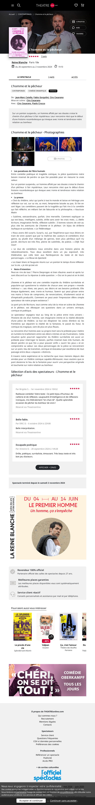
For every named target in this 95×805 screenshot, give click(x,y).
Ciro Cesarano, (24, 103)
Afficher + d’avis (47, 467)
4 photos (78, 21)
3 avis (44, 56)
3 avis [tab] (51, 77)
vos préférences (66, 792)
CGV (35, 741)
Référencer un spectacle (47, 754)
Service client (47, 735)
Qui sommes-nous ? (47, 715)
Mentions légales (47, 721)
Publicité (47, 757)
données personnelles (51, 741)
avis (76, 27)
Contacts (47, 724)
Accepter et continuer (31, 800)
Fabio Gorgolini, (41, 97)
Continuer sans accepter (63, 800)
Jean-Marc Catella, (24, 97)
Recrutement (47, 718)
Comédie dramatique (37, 91)
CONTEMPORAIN (18, 91)
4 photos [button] (59, 159)
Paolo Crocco (38, 103)
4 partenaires (20, 792)
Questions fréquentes (47, 738)
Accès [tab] (75, 77)
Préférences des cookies (47, 744)
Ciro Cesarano (57, 97)
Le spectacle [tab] (24, 77)
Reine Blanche (19, 62)
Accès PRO (48, 760)
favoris (77, 33)
